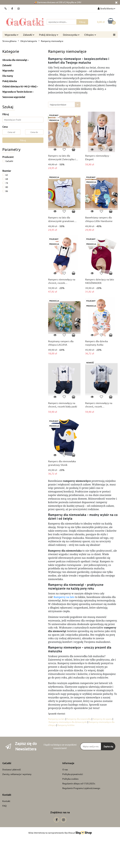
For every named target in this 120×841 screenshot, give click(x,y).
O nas (65, 769)
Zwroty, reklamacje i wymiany (16, 774)
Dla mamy (7, 75)
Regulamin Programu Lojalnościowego (81, 788)
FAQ (4, 805)
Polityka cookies (70, 778)
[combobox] (64, 104)
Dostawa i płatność (11, 769)
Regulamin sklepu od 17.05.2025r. (78, 783)
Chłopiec (90, 34)
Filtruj (23, 140)
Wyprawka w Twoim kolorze (18, 91)
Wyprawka (11, 34)
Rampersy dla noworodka (79, 718)
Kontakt (6, 801)
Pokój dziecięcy (48, 34)
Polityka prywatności (72, 774)
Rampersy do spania (102, 718)
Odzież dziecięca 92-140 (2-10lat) (20, 86)
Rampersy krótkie (66, 725)
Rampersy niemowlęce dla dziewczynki (68, 722)
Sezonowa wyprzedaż (13, 96)
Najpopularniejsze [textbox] (58, 104)
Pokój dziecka (9, 81)
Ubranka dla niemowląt (15, 59)
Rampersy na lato (64, 597)
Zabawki (28, 34)
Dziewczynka (71, 34)
